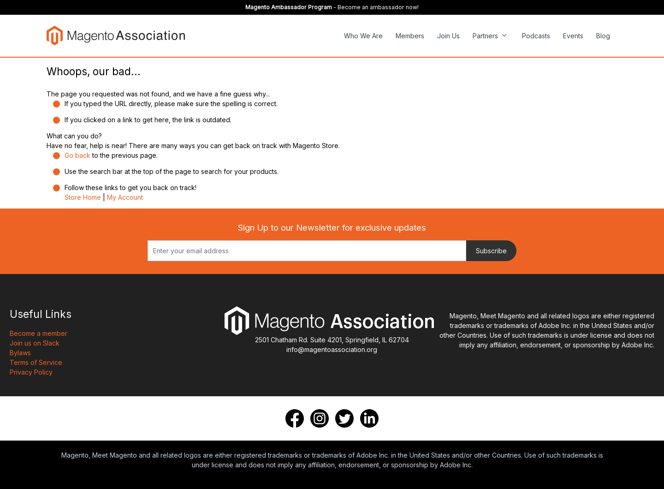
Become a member (38, 333)
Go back (77, 155)
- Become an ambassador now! (332, 7)
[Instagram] (319, 418)
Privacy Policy (31, 372)
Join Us (448, 36)
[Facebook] (294, 418)
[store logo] (116, 35)
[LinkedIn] (369, 418)
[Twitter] (344, 418)
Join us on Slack (34, 343)
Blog (603, 36)
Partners (485, 36)
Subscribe (491, 251)
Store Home (83, 197)
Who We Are (363, 36)
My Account (125, 197)
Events (573, 36)
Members (410, 36)
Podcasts (536, 36)
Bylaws (20, 353)
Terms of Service (36, 362)
